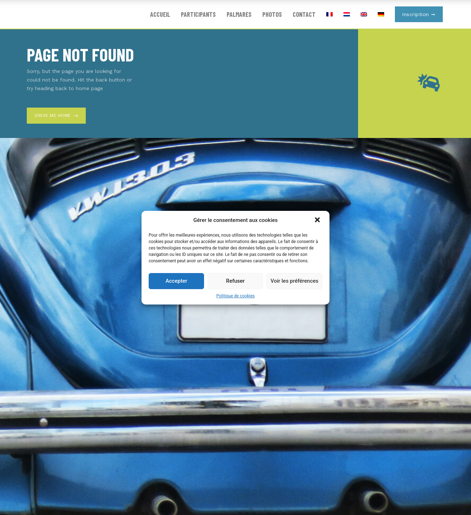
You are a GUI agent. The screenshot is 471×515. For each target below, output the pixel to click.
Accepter (176, 281)
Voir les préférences (294, 281)
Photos (272, 14)
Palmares (239, 14)
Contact (304, 14)
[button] (318, 220)
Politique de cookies (235, 295)
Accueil (160, 14)
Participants (198, 14)
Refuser (235, 281)
